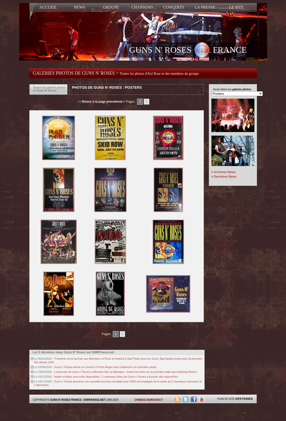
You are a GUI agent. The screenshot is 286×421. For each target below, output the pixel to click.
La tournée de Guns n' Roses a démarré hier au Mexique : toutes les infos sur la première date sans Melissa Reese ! (126, 371)
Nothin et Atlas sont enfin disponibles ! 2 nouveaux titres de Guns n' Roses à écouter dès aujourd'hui (116, 376)
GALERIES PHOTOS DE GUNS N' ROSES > (116, 73)
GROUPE (111, 7)
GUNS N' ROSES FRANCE (188, 50)
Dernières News (225, 176)
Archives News (224, 172)
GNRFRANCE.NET (94, 399)
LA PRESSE (205, 7)
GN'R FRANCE (244, 398)
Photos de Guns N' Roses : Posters (107, 87)
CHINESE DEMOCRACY (149, 399)
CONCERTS (173, 7)
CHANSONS (142, 7)
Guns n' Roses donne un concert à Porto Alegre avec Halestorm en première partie (105, 367)
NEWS (79, 7)
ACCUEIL (48, 7)
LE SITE (236, 7)
